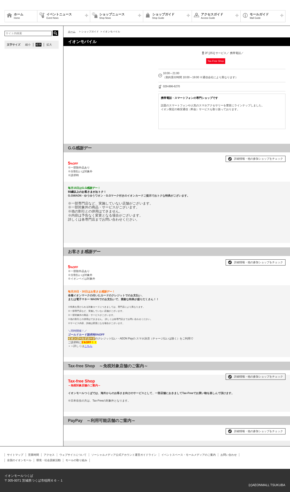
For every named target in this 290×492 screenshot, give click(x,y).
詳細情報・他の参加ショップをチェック (258, 158)
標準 (38, 44)
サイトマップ (15, 454)
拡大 (49, 44)
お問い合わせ (228, 454)
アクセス (49, 454)
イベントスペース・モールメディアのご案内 (188, 454)
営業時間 (33, 454)
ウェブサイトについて (73, 454)
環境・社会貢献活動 (48, 460)
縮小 (28, 44)
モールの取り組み (76, 460)
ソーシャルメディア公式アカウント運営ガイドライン (124, 454)
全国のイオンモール (19, 460)
